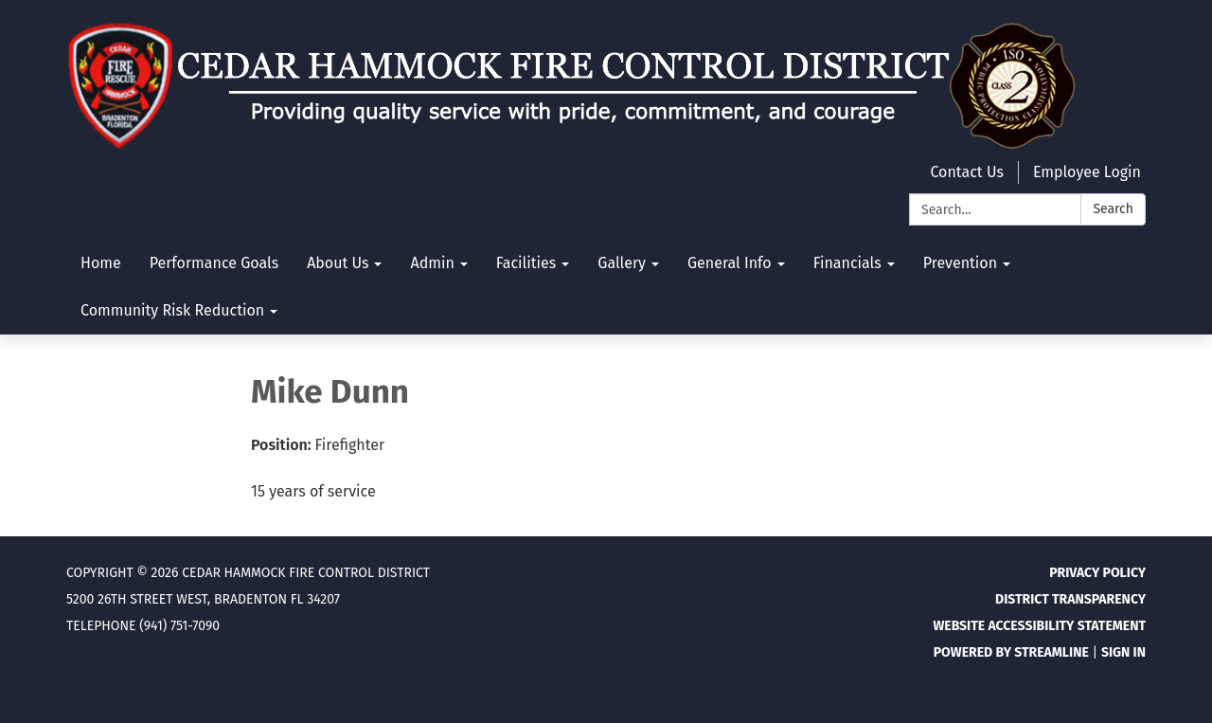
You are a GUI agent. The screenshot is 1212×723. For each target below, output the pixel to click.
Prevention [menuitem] (960, 263)
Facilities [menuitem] (526, 263)
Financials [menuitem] (847, 263)
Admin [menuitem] (432, 263)
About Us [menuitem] (337, 263)
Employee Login (1087, 172)
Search (1113, 209)
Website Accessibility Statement (1039, 626)
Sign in (1123, 652)
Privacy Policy (1097, 573)
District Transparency (1070, 599)
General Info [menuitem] (729, 263)
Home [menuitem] (100, 263)
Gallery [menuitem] (621, 263)
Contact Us (966, 172)
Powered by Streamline (1011, 652)
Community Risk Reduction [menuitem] (172, 310)
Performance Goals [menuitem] (214, 263)
